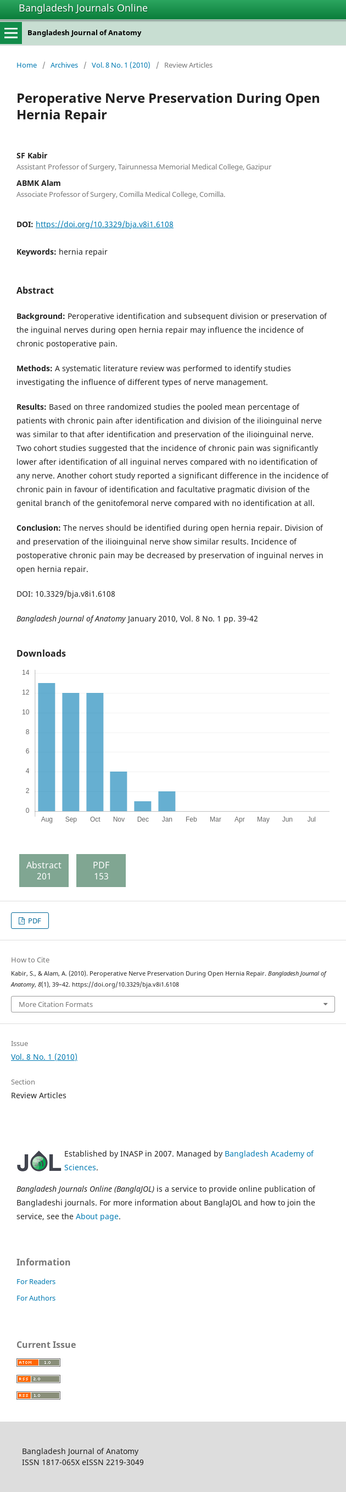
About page (97, 1216)
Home (26, 65)
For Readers (35, 1281)
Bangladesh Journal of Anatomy (84, 32)
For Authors (35, 1298)
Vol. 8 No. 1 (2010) (121, 65)
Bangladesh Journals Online (83, 7)
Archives (64, 65)
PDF (33, 921)
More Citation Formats (56, 1004)
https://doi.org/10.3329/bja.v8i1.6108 (105, 224)
